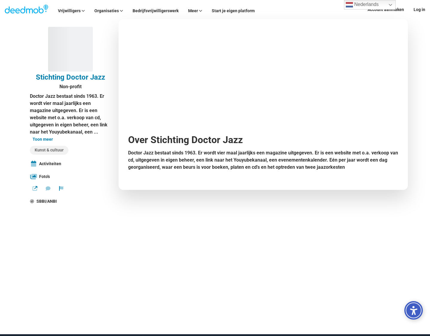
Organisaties (108, 11)
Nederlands (362, 4)
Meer (195, 11)
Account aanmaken (386, 9)
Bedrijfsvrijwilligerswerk (156, 10)
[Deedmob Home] (26, 9)
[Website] (35, 188)
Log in (419, 9)
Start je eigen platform (233, 10)
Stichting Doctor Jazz (70, 77)
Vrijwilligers (71, 11)
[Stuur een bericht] (48, 188)
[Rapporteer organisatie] (61, 188)
